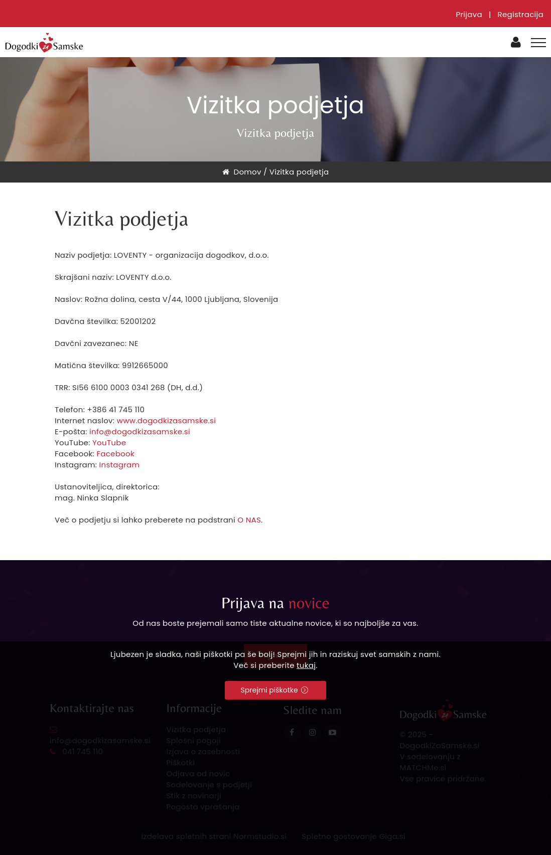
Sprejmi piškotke (275, 690)
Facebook (115, 453)
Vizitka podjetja (299, 171)
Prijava (469, 14)
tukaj (306, 665)
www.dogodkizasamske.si (166, 420)
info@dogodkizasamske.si (139, 431)
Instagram (119, 464)
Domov (241, 171)
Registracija (520, 14)
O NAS (249, 520)
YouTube (109, 442)
